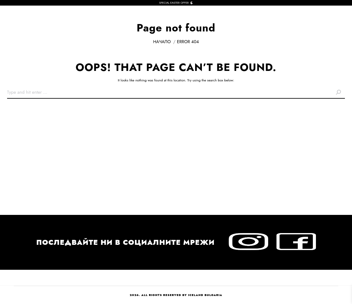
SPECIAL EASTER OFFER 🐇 (176, 3)
